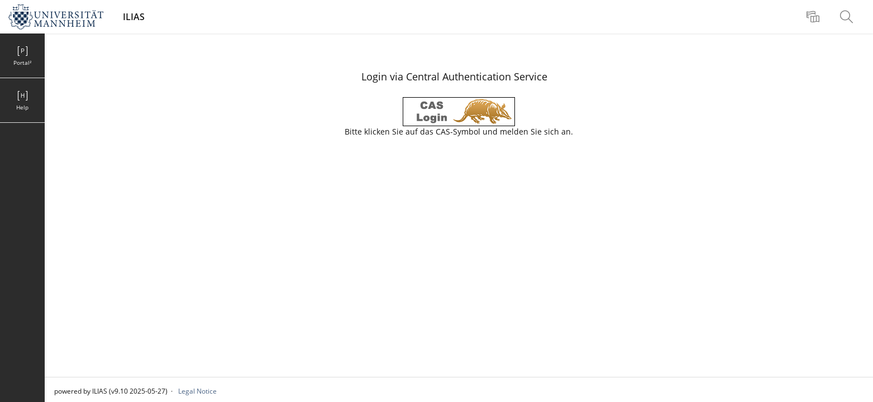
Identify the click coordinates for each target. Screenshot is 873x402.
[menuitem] (814, 17)
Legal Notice (197, 391)
